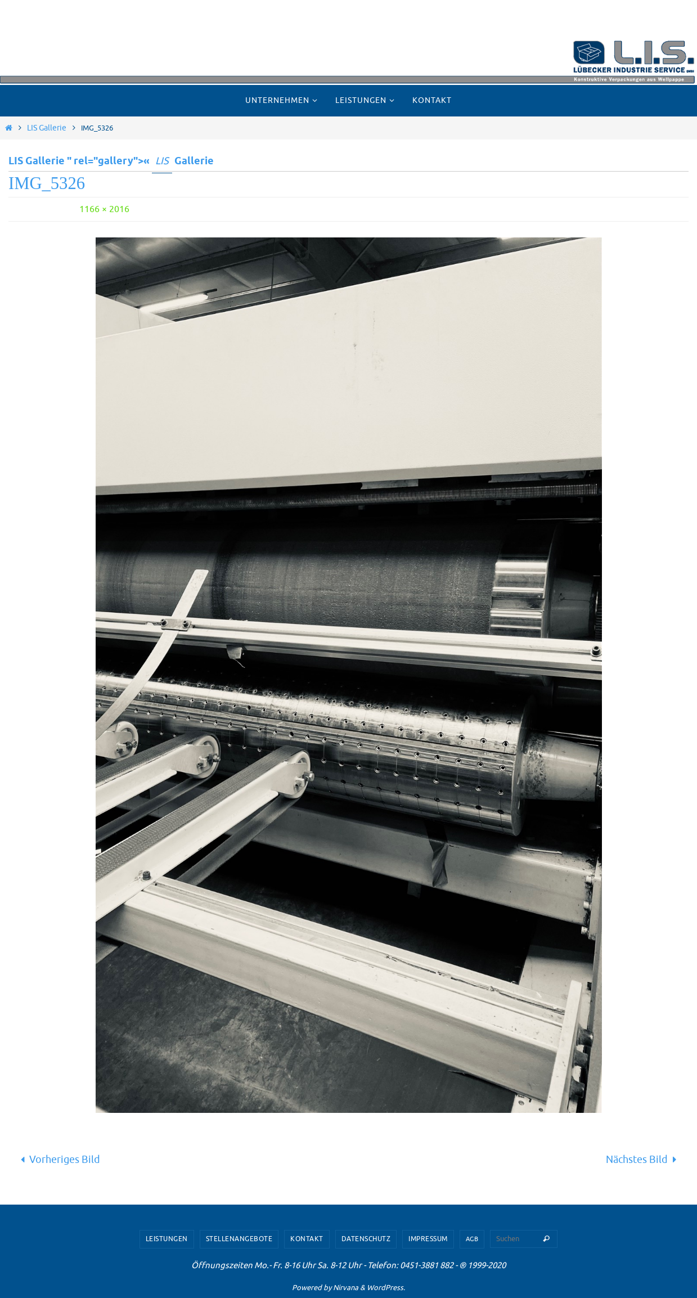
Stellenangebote (239, 1238)
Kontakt (306, 1238)
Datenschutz (366, 1238)
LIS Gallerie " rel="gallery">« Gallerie (111, 161)
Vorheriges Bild (57, 1159)
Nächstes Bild (644, 1159)
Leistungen (167, 1238)
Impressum (428, 1238)
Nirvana (345, 1287)
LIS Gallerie (46, 128)
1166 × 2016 (104, 209)
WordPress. (386, 1287)
